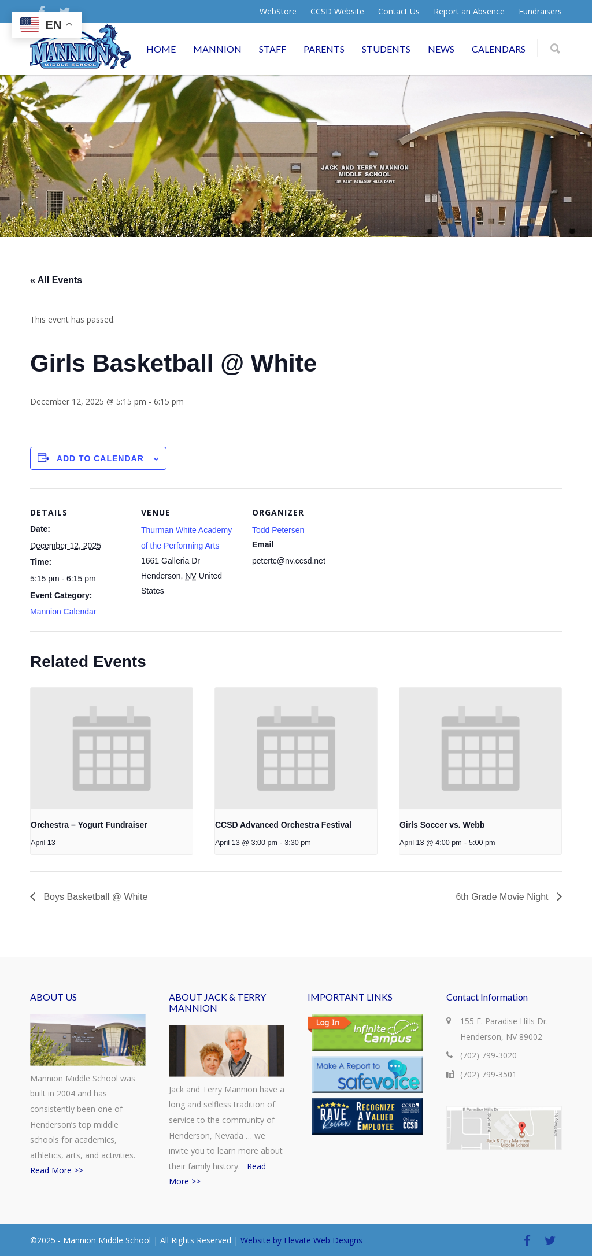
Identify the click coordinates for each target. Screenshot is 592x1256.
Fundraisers (540, 12)
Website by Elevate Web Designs (301, 1240)
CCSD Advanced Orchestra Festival (283, 824)
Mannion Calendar (63, 611)
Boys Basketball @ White (94, 897)
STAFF (272, 48)
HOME (161, 48)
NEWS (441, 48)
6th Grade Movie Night (503, 897)
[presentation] (112, 748)
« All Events (56, 280)
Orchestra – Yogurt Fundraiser (89, 824)
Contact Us (399, 12)
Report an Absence (469, 12)
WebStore (278, 12)
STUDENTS (386, 48)
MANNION (217, 48)
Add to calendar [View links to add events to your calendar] (100, 458)
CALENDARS (499, 48)
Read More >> (56, 1170)
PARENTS (324, 48)
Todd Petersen (278, 530)
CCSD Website (337, 12)
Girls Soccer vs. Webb (442, 824)
